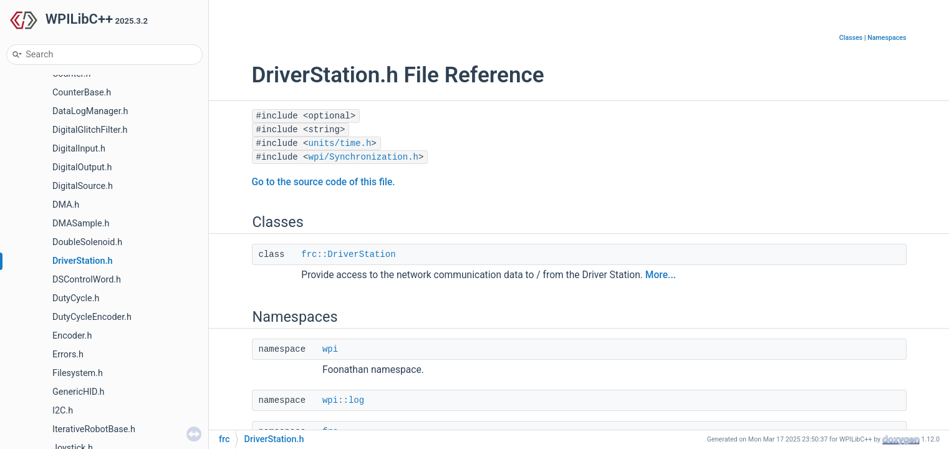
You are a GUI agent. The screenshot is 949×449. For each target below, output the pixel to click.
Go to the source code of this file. (323, 182)
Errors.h (68, 354)
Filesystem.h (77, 373)
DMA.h (65, 205)
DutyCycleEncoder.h (92, 317)
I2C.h (62, 410)
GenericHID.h (78, 392)
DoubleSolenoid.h (87, 242)
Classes (851, 38)
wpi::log (343, 400)
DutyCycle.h (75, 298)
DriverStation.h (82, 261)
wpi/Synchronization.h (363, 157)
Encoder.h (72, 336)
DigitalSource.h (82, 186)
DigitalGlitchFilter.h (90, 130)
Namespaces (886, 38)
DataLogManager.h (90, 111)
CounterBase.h (81, 92)
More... (660, 275)
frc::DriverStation (348, 254)
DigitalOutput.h (82, 167)
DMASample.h (80, 223)
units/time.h (340, 143)
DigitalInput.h (78, 148)
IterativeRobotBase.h (93, 429)
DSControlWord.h (86, 279)
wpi (330, 349)
